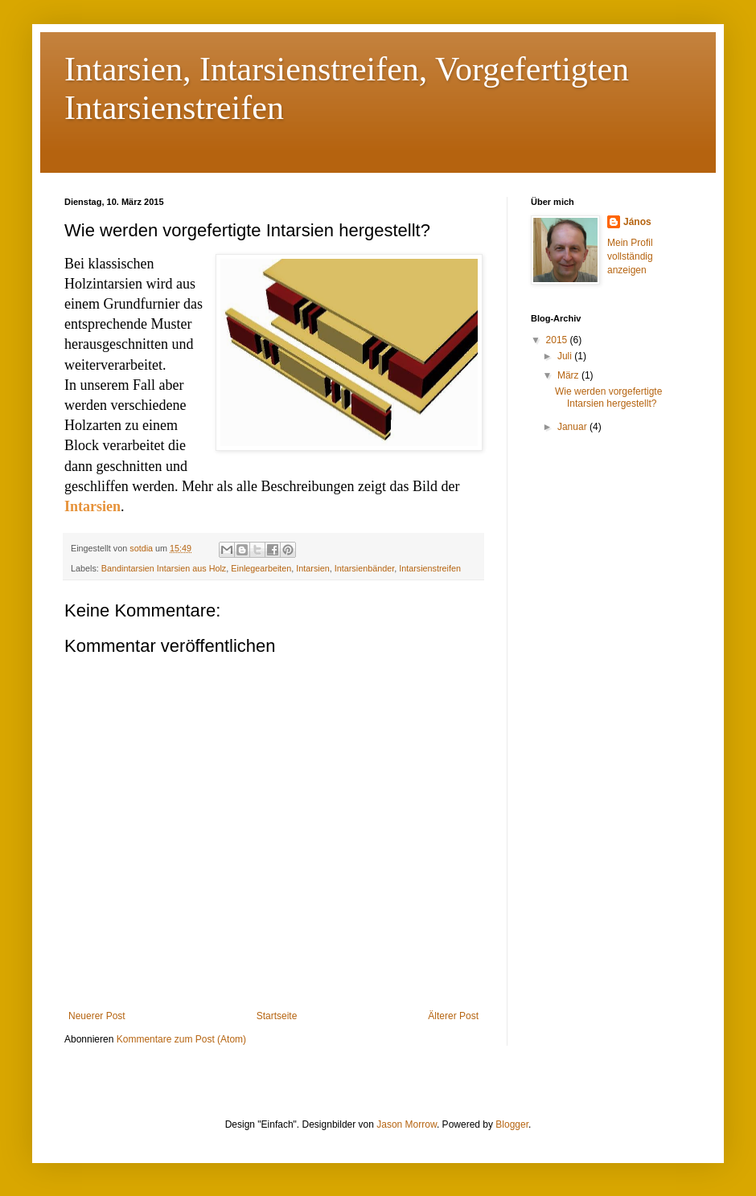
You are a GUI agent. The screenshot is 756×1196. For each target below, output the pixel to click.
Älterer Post (453, 1016)
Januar (573, 426)
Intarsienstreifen (430, 568)
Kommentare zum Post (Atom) (181, 1039)
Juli (565, 356)
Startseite (277, 1016)
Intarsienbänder (364, 568)
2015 (558, 340)
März (569, 375)
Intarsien (312, 568)
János (637, 221)
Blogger (511, 1124)
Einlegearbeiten (261, 568)
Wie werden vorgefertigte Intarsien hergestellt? (608, 397)
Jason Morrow (406, 1124)
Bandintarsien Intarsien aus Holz (163, 568)
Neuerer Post (96, 1016)
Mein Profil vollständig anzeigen (630, 256)
